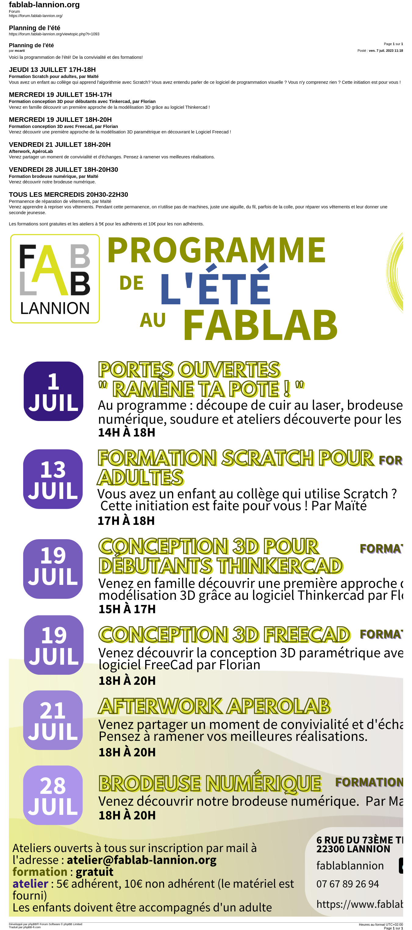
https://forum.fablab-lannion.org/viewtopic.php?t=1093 (54, 34)
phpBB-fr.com (32, 927)
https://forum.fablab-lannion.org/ (36, 16)
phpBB (32, 924)
